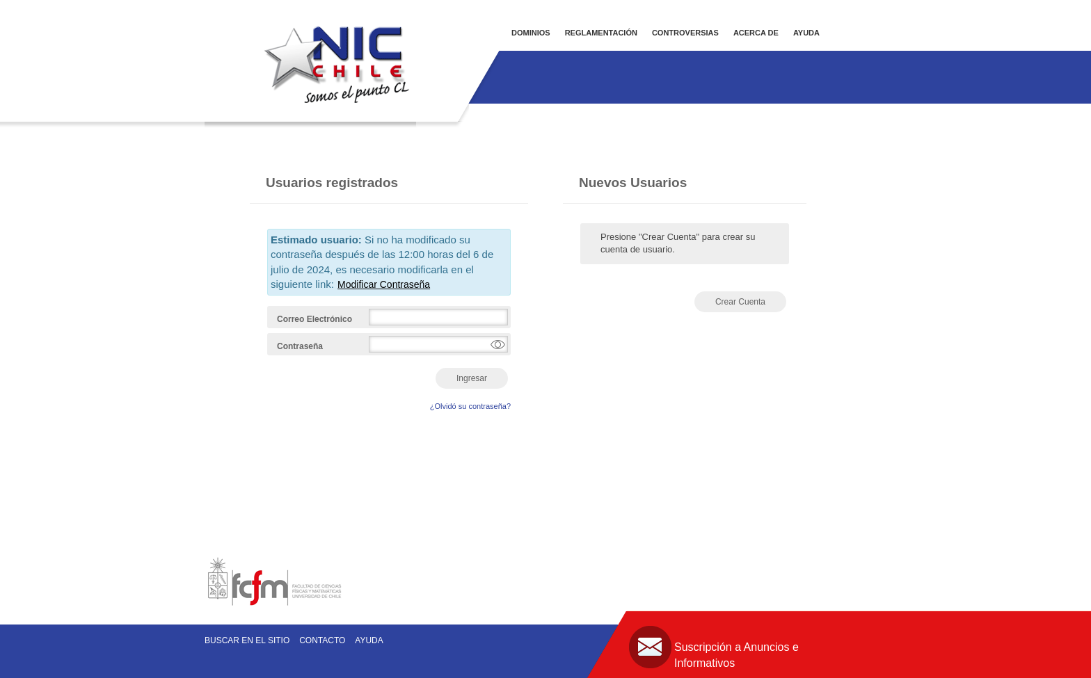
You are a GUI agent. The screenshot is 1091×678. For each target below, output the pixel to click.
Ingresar (471, 378)
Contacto (322, 640)
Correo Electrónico (314, 319)
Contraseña (300, 346)
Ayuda (369, 640)
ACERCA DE (756, 33)
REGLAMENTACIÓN (601, 33)
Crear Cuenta (740, 302)
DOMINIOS (530, 33)
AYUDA (806, 33)
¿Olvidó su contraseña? (470, 406)
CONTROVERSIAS (685, 33)
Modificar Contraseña (383, 284)
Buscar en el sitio (247, 640)
